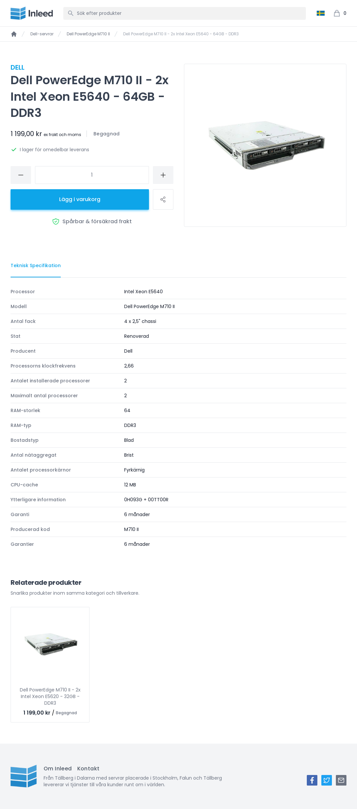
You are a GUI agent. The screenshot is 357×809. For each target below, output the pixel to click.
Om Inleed (58, 768)
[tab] (36, 265)
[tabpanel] (178, 417)
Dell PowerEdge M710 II (88, 34)
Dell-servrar (42, 34)
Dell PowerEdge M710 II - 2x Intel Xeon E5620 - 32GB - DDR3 (50, 696)
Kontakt (88, 768)
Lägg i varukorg (79, 199)
